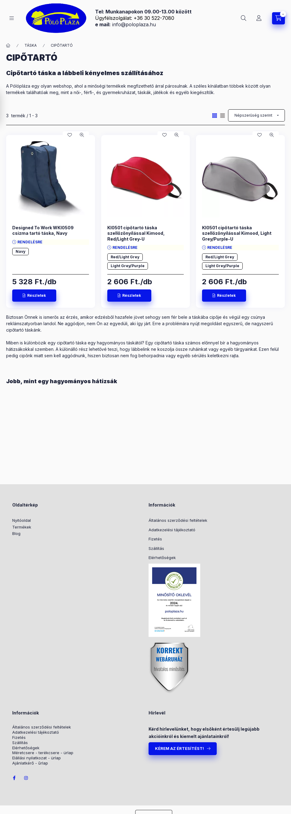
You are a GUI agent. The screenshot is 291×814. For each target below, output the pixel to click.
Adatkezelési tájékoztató (172, 529)
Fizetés (155, 538)
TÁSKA (30, 45)
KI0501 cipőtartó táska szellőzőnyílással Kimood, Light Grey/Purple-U (236, 233)
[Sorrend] (256, 115)
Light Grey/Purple (128, 265)
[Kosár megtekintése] (278, 18)
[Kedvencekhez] (70, 135)
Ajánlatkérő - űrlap (30, 763)
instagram (26, 778)
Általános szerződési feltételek (178, 520)
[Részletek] (34, 295)
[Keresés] (244, 18)
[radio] (222, 115)
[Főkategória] (8, 45)
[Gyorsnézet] (82, 135)
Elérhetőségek (162, 557)
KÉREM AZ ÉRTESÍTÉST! (179, 748)
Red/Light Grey (125, 257)
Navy (20, 251)
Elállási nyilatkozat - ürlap (36, 758)
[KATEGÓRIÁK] (11, 18)
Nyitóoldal (21, 520)
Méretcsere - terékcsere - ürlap (42, 752)
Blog (16, 533)
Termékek (21, 527)
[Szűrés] (6, 108)
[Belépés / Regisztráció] (259, 18)
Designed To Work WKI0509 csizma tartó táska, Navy (43, 230)
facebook (14, 778)
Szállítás (156, 548)
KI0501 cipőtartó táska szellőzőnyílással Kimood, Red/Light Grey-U (136, 233)
